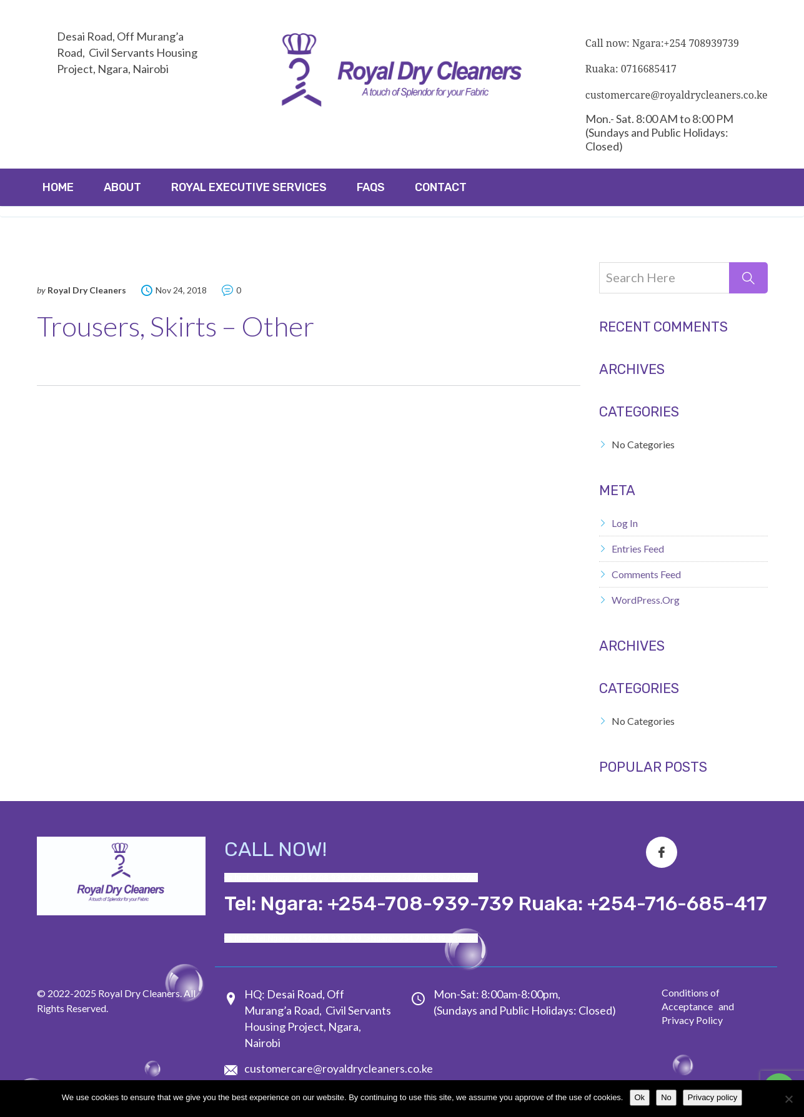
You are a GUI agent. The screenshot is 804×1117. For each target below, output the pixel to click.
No (666, 1097)
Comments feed (646, 574)
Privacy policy (712, 1097)
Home (58, 187)
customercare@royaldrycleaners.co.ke (338, 1068)
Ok (640, 1097)
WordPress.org (646, 600)
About (122, 187)
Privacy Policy (692, 1020)
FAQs (371, 187)
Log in (625, 523)
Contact (441, 187)
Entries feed (638, 548)
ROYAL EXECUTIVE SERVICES (249, 187)
